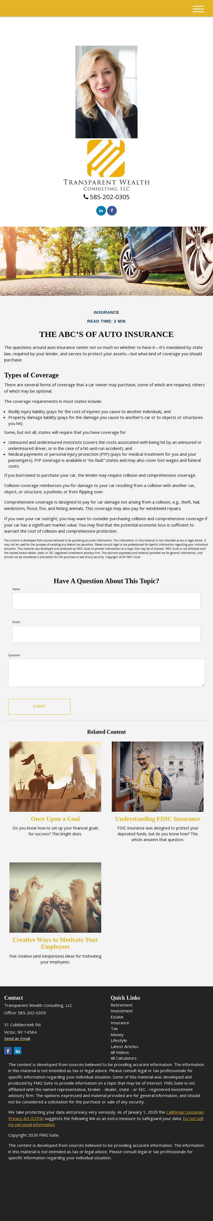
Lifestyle (119, 1040)
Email (16, 622)
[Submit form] (39, 707)
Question (14, 655)
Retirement (122, 1005)
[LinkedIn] (101, 211)
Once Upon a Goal (55, 818)
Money (117, 1034)
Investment (122, 1010)
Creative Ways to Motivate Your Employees (55, 943)
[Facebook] (112, 211)
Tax (114, 1028)
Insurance (120, 1022)
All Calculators (124, 1058)
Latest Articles (124, 1046)
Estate (117, 1017)
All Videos (120, 1052)
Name (16, 589)
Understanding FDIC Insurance (157, 818)
